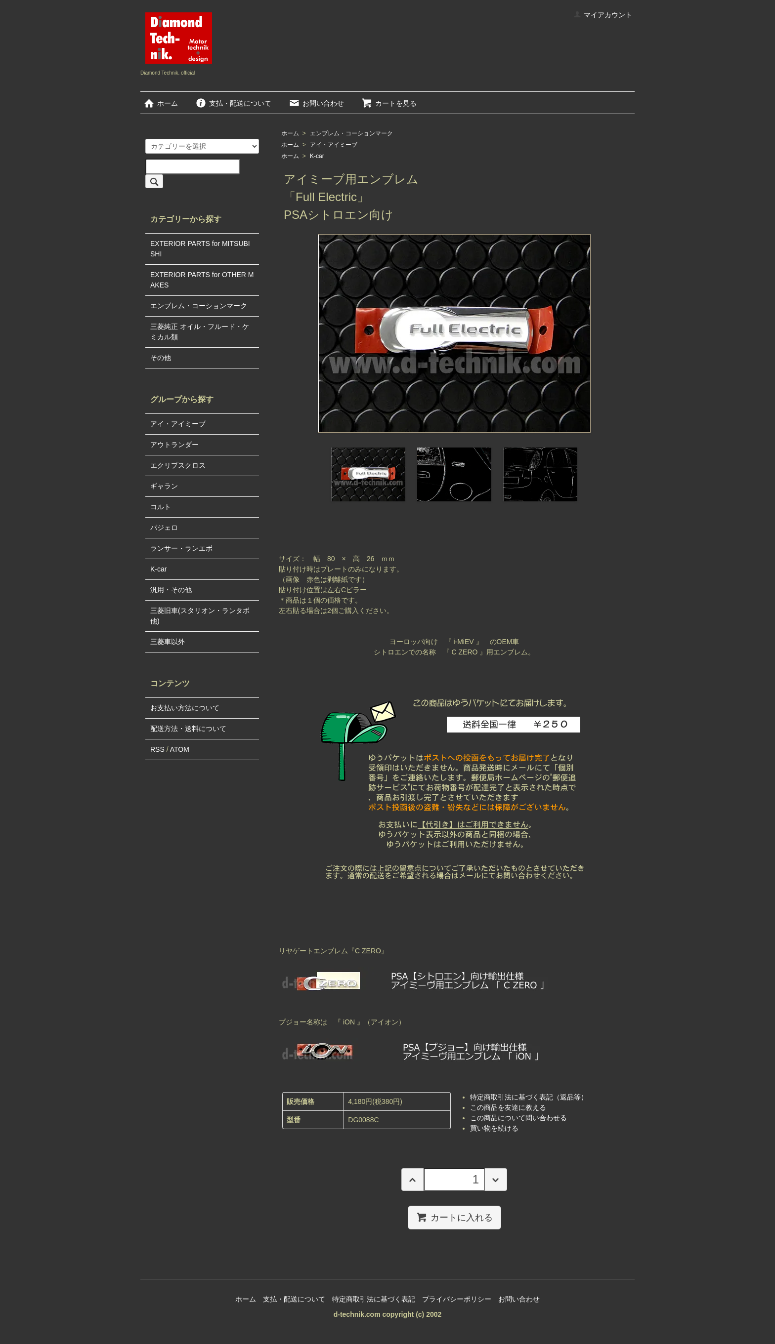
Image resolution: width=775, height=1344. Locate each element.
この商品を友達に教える (508, 1107)
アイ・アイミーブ (333, 144)
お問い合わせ (316, 103)
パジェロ (164, 527)
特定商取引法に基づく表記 (373, 1299)
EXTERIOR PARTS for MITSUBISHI (200, 249)
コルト (160, 507)
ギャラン (164, 486)
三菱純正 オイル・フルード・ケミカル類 (199, 332)
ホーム (160, 103)
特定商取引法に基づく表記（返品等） (529, 1097)
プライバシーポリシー (456, 1299)
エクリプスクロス (178, 465)
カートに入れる (454, 1217)
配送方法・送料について (188, 729)
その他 (160, 358)
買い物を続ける (494, 1128)
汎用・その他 (171, 590)
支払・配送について (233, 103)
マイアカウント (602, 15)
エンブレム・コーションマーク (351, 133)
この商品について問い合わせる (518, 1118)
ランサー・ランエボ (181, 548)
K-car (317, 156)
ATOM (179, 749)
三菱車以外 (167, 642)
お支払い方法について (184, 708)
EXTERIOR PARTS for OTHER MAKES (202, 280)
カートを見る (389, 103)
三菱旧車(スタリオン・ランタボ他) (200, 616)
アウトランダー (174, 444)
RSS (157, 749)
